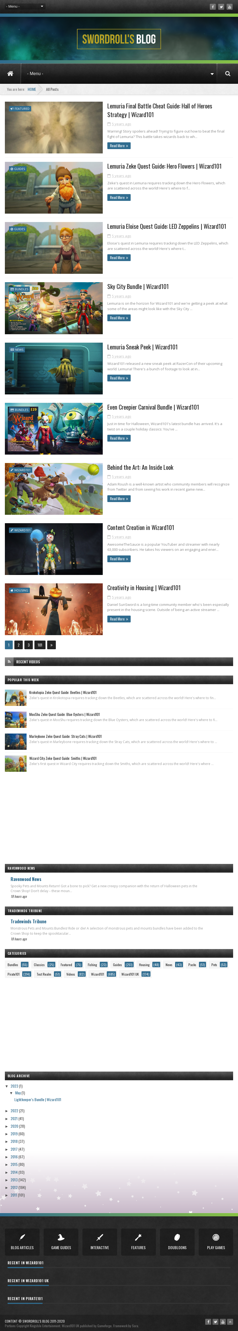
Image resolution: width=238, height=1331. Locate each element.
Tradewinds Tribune (28, 918)
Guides (19, 168)
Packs (192, 962)
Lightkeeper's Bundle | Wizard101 (37, 1096)
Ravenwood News (26, 876)
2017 (14, 1146)
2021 (14, 1115)
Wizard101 (22, 468)
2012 (14, 1184)
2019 (14, 1131)
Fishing (92, 962)
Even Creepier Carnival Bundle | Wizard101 (139, 405)
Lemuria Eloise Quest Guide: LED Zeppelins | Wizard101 (153, 225)
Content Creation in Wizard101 (126, 525)
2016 (14, 1154)
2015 (14, 1161)
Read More (101, 146)
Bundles (21, 288)
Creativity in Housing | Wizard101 (129, 585)
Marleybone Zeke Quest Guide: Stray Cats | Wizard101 (65, 733)
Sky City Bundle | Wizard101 (123, 285)
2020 (15, 1123)
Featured (22, 109)
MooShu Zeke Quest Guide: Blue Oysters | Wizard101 (64, 711)
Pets (214, 962)
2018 (14, 1138)
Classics (39, 962)
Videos (70, 971)
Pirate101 (14, 971)
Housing (21, 588)
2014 (14, 1169)
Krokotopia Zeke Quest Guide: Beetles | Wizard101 (63, 689)
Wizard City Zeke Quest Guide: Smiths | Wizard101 (63, 755)
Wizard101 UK (130, 971)
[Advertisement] (119, 812)
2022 (15, 1108)
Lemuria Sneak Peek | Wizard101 (128, 345)
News (19, 348)
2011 (14, 1192)
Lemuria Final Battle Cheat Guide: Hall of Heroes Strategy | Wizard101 (158, 110)
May (18, 1090)
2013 (14, 1177)
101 (40, 642)
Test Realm (44, 971)
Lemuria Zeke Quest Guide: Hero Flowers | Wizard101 (151, 166)
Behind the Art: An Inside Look (125, 465)
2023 (15, 1083)
